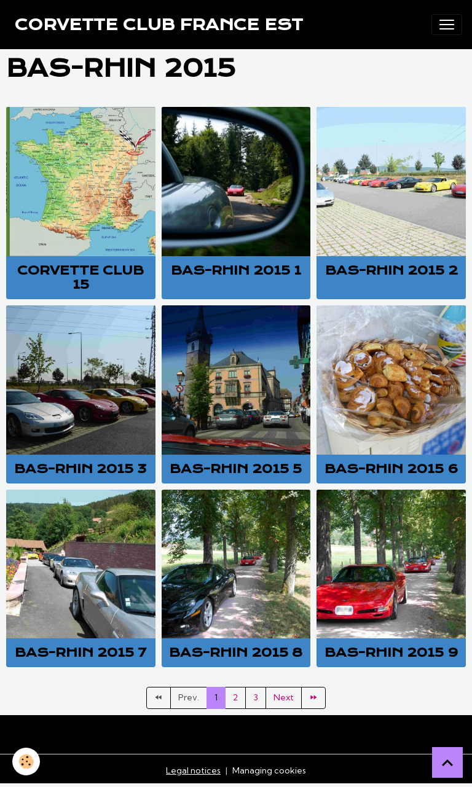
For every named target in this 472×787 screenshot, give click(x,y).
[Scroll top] (447, 762)
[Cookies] (26, 761)
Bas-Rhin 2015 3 (80, 468)
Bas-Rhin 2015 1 (236, 270)
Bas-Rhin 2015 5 (236, 468)
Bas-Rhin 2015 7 (80, 652)
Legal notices (193, 770)
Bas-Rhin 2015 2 (391, 270)
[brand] (159, 24)
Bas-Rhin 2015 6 (391, 468)
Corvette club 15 (80, 277)
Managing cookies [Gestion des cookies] (269, 770)
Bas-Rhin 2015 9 (391, 652)
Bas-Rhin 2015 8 (235, 652)
